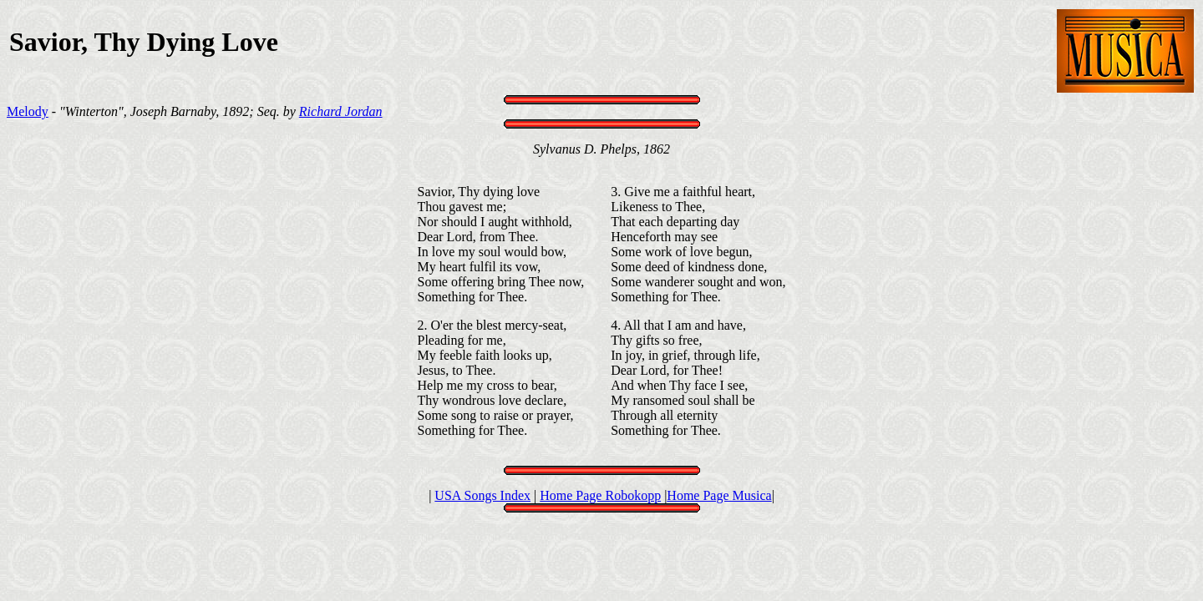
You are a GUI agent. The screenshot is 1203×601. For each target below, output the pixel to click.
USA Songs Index (482, 495)
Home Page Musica (719, 495)
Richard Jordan (341, 111)
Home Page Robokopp (600, 495)
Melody (27, 111)
